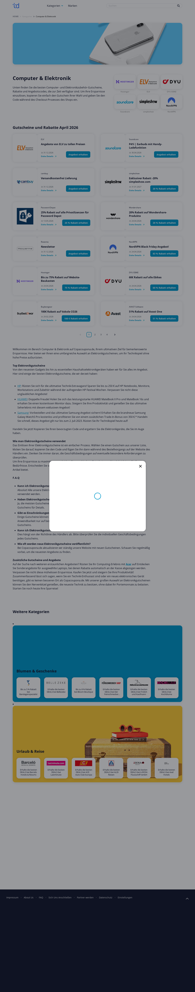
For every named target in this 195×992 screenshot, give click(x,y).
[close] (140, 466)
